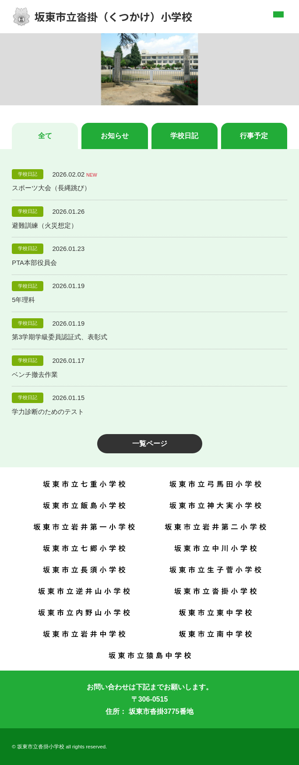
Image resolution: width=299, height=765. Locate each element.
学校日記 (184, 135)
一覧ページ (149, 443)
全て (45, 135)
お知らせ (115, 135)
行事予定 (254, 135)
